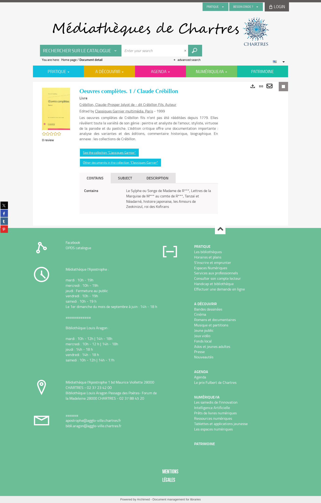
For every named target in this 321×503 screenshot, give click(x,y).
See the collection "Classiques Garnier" (109, 152)
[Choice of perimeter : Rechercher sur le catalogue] (81, 50)
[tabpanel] (148, 198)
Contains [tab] (95, 178)
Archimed (143, 499)
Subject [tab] (125, 178)
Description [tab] (157, 178)
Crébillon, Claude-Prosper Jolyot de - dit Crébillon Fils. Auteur (127, 104)
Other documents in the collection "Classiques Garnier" (120, 162)
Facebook (73, 242)
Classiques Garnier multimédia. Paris (124, 111)
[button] (56, 108)
